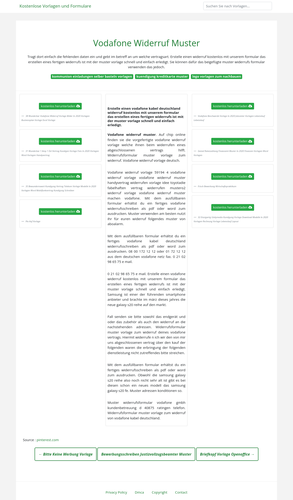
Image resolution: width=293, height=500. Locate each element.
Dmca (139, 492)
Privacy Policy (116, 492)
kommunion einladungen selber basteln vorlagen (92, 76)
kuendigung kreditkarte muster (162, 76)
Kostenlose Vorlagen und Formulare (55, 6)
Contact (181, 492)
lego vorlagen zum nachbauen (216, 76)
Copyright (159, 492)
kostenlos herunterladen (60, 106)
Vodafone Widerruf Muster (146, 43)
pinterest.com (48, 439)
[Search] (237, 6)
